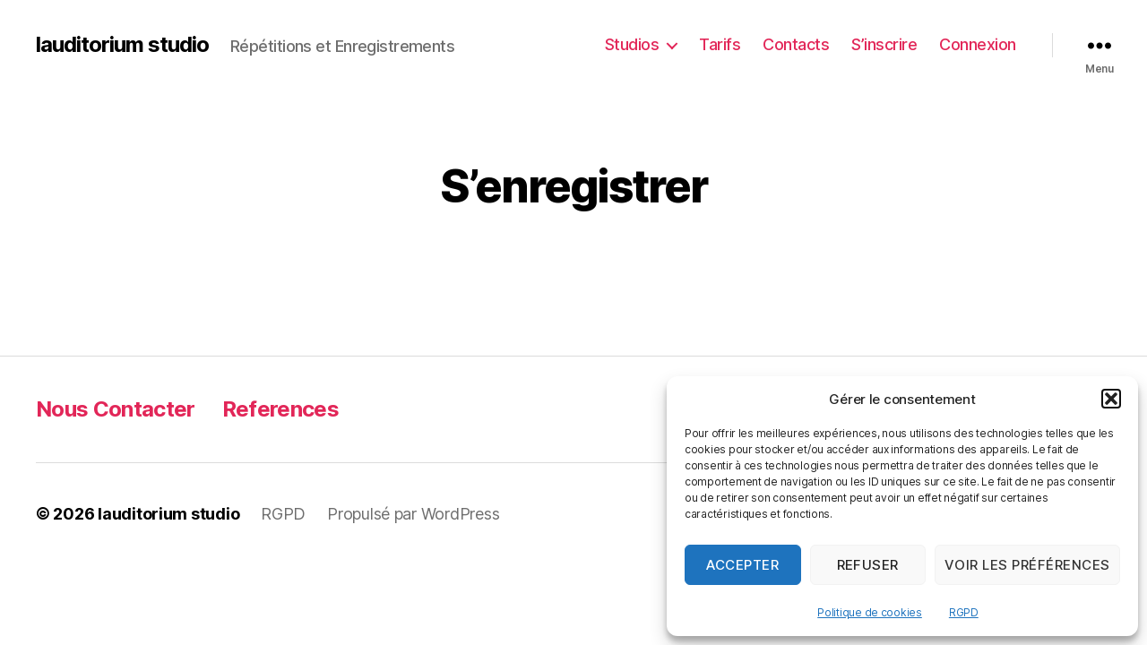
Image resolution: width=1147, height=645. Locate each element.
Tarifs (719, 44)
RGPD (964, 612)
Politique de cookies (869, 612)
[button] (1111, 399)
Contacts (796, 44)
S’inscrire (884, 44)
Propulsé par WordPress (413, 513)
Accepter (742, 564)
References (280, 409)
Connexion (977, 44)
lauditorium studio (122, 45)
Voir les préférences (1027, 564)
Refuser (868, 564)
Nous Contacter (115, 409)
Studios (632, 44)
